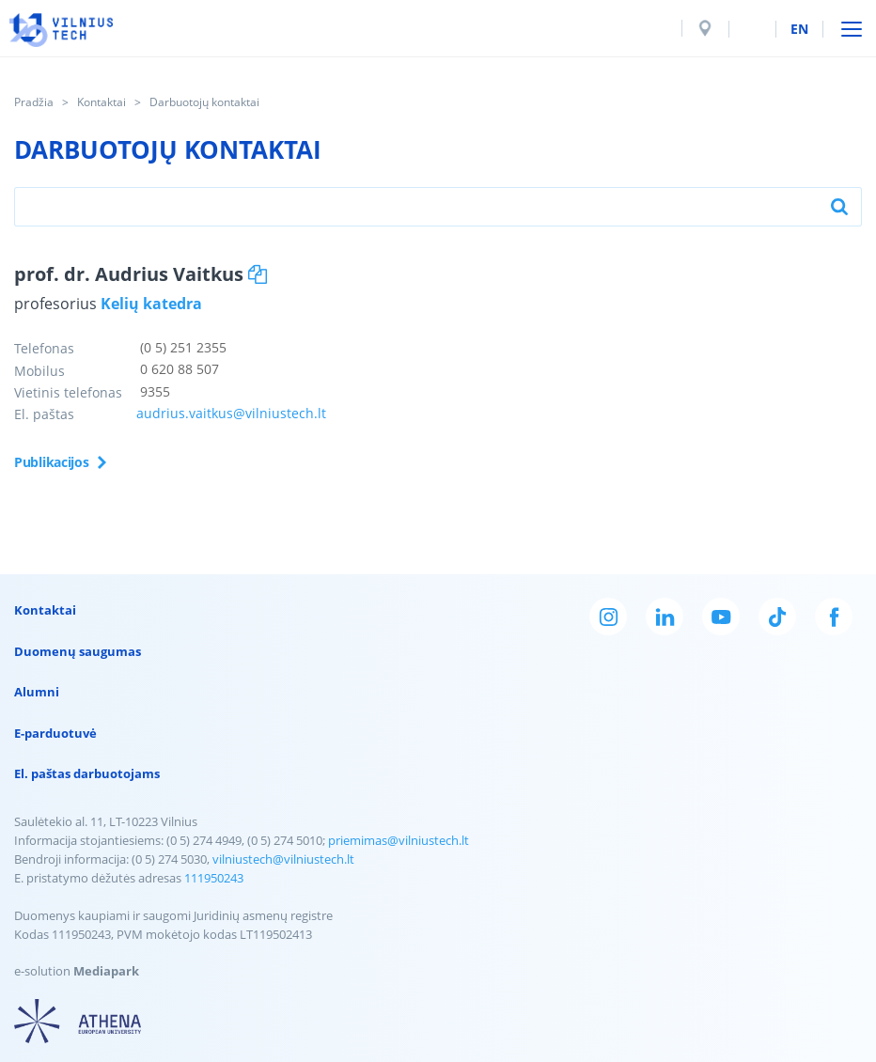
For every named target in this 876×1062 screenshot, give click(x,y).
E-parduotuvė (55, 733)
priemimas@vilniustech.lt (398, 840)
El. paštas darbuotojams (87, 773)
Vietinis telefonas (68, 392)
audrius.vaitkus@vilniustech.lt (231, 413)
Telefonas (44, 348)
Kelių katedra (151, 303)
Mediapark (106, 970)
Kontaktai (101, 102)
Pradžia (34, 102)
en (799, 29)
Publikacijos (51, 462)
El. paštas (44, 414)
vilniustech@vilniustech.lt (283, 859)
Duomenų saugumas (77, 651)
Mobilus (39, 371)
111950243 (213, 877)
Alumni (36, 691)
